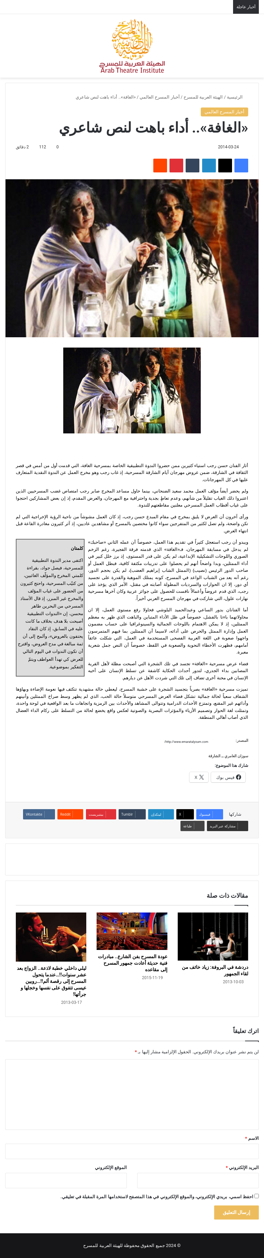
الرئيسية (237, 97)
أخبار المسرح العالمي (159, 97)
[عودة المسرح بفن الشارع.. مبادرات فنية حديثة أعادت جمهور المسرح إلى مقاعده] (132, 931)
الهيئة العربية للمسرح (203, 97)
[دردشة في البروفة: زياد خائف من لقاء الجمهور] (213, 937)
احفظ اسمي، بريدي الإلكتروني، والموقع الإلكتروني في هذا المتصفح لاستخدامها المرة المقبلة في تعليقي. (156, 1196)
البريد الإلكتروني (242, 1167)
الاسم (252, 1138)
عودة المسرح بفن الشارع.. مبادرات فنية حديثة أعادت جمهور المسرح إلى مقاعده (132, 963)
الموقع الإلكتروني (111, 1167)
